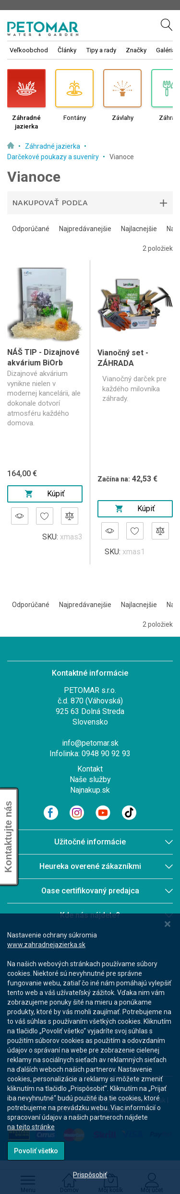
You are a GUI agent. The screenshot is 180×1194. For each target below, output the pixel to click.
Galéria (165, 50)
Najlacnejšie (139, 229)
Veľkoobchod (29, 50)
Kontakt (90, 768)
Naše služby (90, 779)
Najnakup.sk (90, 790)
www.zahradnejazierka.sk (46, 944)
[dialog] (90, 1053)
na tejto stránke (31, 1127)
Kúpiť (45, 493)
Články (67, 50)
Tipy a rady (101, 50)
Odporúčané (30, 229)
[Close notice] (167, 924)
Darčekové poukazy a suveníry (53, 157)
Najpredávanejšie (85, 229)
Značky (136, 50)
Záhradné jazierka (53, 146)
